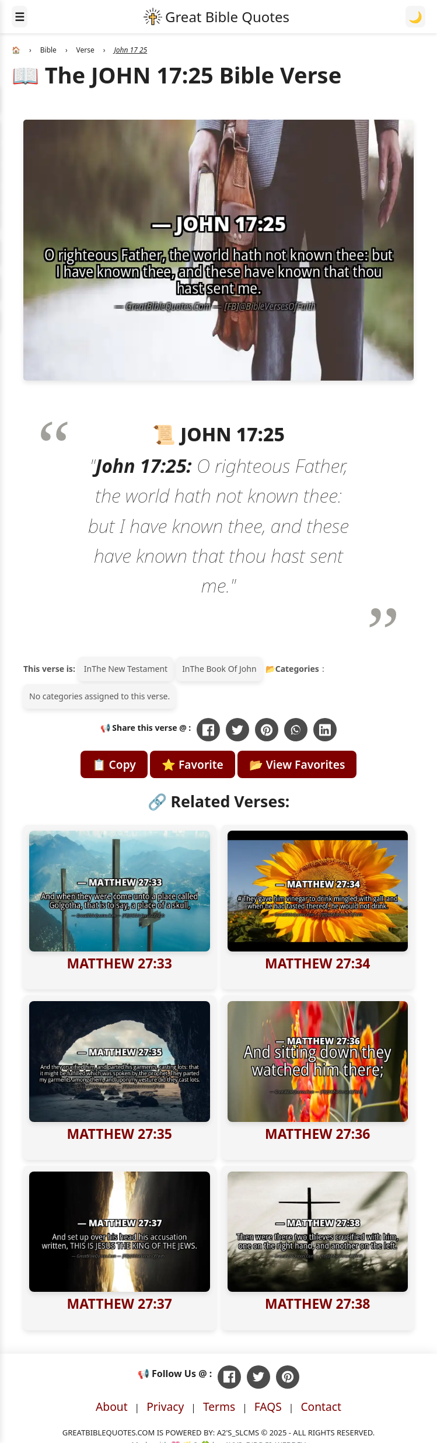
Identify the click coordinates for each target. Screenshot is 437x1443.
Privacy (165, 1406)
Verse (85, 50)
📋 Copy (114, 764)
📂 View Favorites (297, 764)
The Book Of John (223, 668)
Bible (48, 50)
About (112, 1406)
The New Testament (129, 668)
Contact (320, 1406)
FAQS (268, 1406)
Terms (219, 1406)
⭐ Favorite (192, 764)
